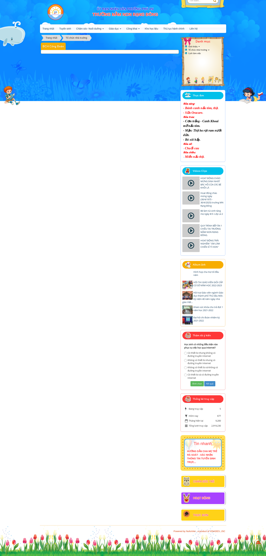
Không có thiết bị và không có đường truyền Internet (201, 369)
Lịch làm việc (194, 53)
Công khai (133, 29)
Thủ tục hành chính (173, 28)
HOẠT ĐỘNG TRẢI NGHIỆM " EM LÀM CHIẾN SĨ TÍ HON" (210, 243)
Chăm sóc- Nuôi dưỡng (90, 29)
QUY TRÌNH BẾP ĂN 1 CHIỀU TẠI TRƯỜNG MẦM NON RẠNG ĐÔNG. (211, 230)
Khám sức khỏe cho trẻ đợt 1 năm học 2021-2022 (208, 309)
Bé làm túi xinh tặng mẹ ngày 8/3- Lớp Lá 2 (211, 212)
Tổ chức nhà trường (198, 50)
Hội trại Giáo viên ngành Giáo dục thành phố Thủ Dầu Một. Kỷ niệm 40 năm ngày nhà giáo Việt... (202, 297)
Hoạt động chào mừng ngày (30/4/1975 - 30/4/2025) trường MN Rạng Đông (211, 199)
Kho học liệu (151, 28)
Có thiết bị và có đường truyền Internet (201, 376)
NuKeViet (190, 531)
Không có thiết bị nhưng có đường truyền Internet (199, 362)
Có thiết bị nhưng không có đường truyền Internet (199, 354)
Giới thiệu (194, 46)
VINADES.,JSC (217, 531)
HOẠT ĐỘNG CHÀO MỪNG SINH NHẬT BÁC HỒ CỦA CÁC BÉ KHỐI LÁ (210, 183)
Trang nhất (48, 28)
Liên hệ (193, 28)
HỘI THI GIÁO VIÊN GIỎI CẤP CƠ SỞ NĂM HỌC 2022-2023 (208, 284)
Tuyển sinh (65, 28)
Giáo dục (115, 29)
